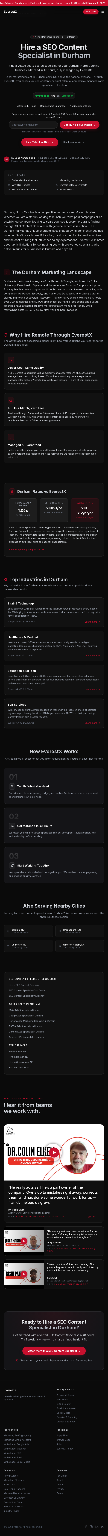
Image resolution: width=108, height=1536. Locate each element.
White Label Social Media (17, 1461)
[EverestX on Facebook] (85, 1526)
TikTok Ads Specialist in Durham (25, 1026)
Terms (60, 1493)
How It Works (67, 189)
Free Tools (9, 1484)
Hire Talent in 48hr (39, 142)
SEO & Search (64, 1404)
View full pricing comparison (26, 549)
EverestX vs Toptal (13, 1506)
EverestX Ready (65, 1448)
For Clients (62, 1475)
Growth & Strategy (66, 1421)
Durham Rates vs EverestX (74, 185)
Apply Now (62, 1435)
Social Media (63, 1412)
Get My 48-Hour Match (80, 124)
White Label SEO (12, 1453)
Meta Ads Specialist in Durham (24, 1010)
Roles (59, 1444)
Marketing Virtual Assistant (17, 1439)
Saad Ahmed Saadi (25, 158)
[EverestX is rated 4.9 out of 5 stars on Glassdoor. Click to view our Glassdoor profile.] (54, 95)
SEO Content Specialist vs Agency (26, 995)
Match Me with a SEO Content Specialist (54, 1350)
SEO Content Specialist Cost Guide (27, 990)
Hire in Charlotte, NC (19, 1067)
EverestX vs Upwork (14, 1497)
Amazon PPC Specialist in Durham (26, 1037)
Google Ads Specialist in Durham (26, 1015)
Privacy (60, 1489)
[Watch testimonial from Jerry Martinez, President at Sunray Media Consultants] (54, 1241)
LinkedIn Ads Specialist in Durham (26, 1031)
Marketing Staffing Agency (17, 1435)
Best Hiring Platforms (14, 1489)
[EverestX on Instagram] (91, 1526)
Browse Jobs (63, 1439)
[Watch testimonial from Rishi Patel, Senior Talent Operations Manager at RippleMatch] (54, 1274)
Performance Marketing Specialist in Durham (32, 1021)
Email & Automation (66, 1408)
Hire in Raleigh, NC (18, 1056)
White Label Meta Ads (15, 1448)
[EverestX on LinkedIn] (97, 1526)
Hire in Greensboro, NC (21, 1062)
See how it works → (73, 142)
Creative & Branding (67, 1417)
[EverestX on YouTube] (102, 1526)
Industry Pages (11, 1511)
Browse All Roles (17, 1051)
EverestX (10, 12)
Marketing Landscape (71, 180)
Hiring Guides (11, 1475)
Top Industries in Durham (25, 189)
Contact (61, 1484)
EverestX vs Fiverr (13, 1502)
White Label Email (13, 1457)
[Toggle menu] (102, 11)
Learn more (92, 621)
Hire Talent (91, 11)
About (60, 1480)
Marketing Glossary (14, 1480)
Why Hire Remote (21, 185)
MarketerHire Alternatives (17, 1493)
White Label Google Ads (16, 1444)
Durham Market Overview (25, 180)
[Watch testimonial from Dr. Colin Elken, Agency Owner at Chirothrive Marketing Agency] (54, 1173)
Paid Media (62, 1399)
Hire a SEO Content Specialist (24, 985)
